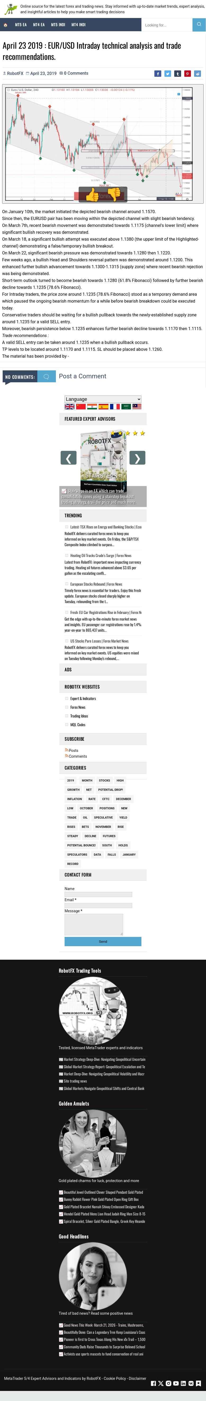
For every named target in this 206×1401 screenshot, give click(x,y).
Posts (71, 751)
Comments (76, 757)
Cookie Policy (115, 1383)
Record (72, 865)
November (103, 828)
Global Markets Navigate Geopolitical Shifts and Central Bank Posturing (111, 1093)
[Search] (199, 25)
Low (70, 809)
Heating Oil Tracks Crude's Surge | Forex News (98, 556)
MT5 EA (21, 24)
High (120, 781)
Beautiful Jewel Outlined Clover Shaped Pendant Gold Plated (103, 1197)
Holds (123, 846)
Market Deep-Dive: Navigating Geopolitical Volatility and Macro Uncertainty (113, 1078)
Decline (90, 837)
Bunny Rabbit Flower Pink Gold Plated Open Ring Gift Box (101, 1204)
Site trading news (75, 1086)
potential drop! (110, 791)
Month (87, 781)
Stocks (104, 781)
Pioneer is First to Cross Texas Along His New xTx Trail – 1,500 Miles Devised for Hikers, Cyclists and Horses (134, 1344)
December (123, 800)
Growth (73, 791)
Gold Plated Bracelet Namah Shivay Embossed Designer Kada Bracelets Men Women (119, 1211)
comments (76, 74)
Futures (109, 837)
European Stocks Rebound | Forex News (93, 584)
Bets (85, 828)
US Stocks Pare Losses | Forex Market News (96, 641)
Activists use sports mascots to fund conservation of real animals (107, 1359)
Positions (107, 809)
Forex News (77, 708)
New (124, 809)
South (107, 846)
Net (89, 791)
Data (97, 855)
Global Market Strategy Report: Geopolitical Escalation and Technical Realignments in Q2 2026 (127, 1071)
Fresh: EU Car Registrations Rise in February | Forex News (105, 613)
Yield (123, 818)
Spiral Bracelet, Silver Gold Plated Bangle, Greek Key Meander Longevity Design (116, 1226)
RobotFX (94, 1383)
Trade (72, 818)
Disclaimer (137, 1383)
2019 (70, 781)
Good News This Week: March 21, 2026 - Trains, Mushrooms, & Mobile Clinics (115, 1329)
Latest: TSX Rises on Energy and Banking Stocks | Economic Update (112, 528)
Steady (72, 837)
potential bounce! (81, 846)
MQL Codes (77, 725)
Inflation (74, 800)
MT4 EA (39, 24)
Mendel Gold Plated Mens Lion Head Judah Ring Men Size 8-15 (104, 1219)
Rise (121, 828)
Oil (85, 818)
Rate (92, 800)
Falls (112, 855)
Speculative (103, 818)
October (86, 809)
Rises (71, 828)
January (129, 855)
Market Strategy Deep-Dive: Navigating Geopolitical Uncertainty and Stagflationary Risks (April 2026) (131, 1064)
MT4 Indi (78, 24)
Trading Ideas (79, 717)
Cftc (105, 800)
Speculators (77, 855)
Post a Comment (82, 377)
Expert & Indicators (83, 699)
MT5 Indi (58, 24)
